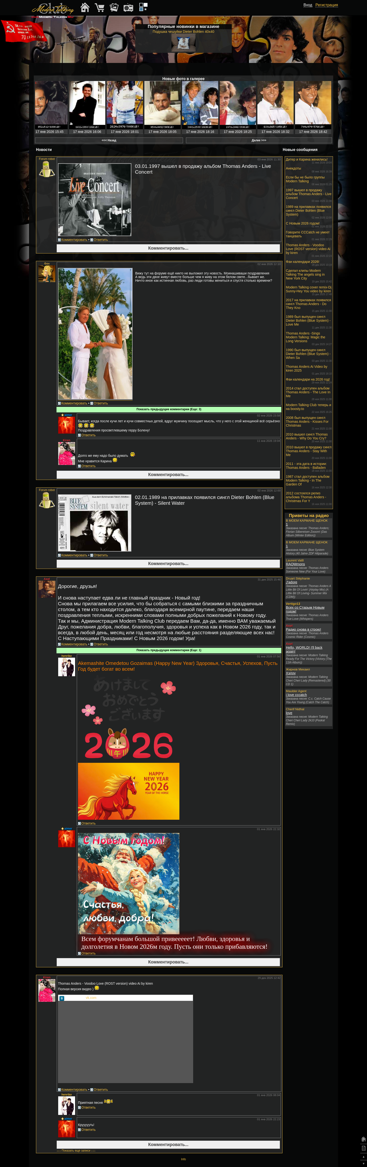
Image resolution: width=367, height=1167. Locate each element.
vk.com (91, 998)
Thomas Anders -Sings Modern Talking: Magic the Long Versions (309, 338)
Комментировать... (168, 248)
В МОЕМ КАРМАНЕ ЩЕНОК (307, 520)
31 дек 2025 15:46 (269, 579)
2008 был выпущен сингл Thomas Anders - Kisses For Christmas (309, 423)
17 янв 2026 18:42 (313, 132)
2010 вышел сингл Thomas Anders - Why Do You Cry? (309, 437)
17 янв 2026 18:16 (200, 132)
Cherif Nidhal (295, 709)
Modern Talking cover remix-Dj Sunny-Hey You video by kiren (309, 290)
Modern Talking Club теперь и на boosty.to (309, 408)
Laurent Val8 (295, 560)
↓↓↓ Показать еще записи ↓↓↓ (76, 1150)
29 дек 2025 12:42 (269, 977)
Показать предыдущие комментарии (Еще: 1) (168, 650)
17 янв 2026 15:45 (49, 132)
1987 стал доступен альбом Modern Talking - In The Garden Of (309, 482)
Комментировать (74, 240)
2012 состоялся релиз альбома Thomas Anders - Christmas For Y (309, 498)
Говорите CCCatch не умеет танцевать (309, 235)
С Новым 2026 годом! (309, 224)
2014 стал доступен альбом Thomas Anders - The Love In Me (309, 393)
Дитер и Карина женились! (309, 160)
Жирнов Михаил (298, 669)
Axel (47, 579)
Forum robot (47, 159)
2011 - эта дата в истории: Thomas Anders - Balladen (309, 467)
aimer (68, 415)
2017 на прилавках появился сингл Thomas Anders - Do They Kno (309, 305)
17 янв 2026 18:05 (162, 132)
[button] (309, 10)
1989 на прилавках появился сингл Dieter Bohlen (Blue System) (309, 212)
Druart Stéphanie (298, 578)
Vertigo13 (293, 604)
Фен (46, 263)
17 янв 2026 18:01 (125, 132)
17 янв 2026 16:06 (87, 132)
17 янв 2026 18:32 (275, 132)
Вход (307, 5)
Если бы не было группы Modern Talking (309, 180)
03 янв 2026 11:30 (269, 159)
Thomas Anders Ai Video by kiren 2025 (309, 370)
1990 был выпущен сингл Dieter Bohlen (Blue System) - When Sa (309, 355)
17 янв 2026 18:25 (238, 132)
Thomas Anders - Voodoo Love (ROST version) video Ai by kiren (309, 250)
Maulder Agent (296, 691)
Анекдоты (309, 169)
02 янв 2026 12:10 (269, 264)
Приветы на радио (309, 515)
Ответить (101, 240)
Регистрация (326, 5)
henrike (67, 656)
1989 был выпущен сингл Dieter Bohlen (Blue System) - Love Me (309, 322)
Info (183, 1159)
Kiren (67, 440)
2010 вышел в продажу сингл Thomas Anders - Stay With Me (309, 452)
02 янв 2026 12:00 (269, 490)
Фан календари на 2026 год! (309, 380)
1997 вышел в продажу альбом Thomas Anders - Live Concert (309, 195)
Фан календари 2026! (309, 263)
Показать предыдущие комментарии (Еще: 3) (168, 409)
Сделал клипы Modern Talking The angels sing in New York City (309, 276)
